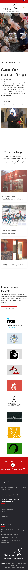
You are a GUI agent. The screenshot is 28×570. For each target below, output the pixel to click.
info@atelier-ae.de (10, 540)
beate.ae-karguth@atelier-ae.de (13, 469)
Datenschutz (20, 567)
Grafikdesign (4, 514)
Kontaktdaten (9, 308)
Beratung (3, 519)
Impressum (12, 567)
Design (3, 511)
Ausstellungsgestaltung (7, 509)
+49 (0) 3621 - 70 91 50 (12, 534)
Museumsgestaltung (7, 507)
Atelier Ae (11, 37)
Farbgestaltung (5, 516)
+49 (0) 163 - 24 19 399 (11, 462)
